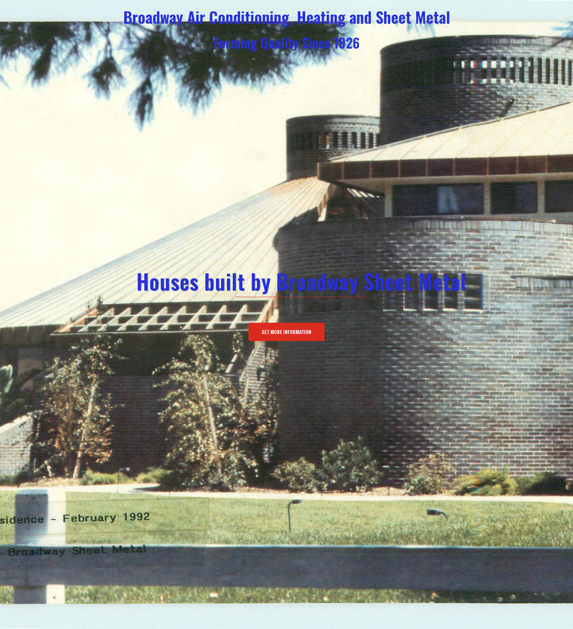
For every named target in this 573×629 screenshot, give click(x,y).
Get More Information (286, 332)
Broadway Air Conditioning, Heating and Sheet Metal (286, 16)
